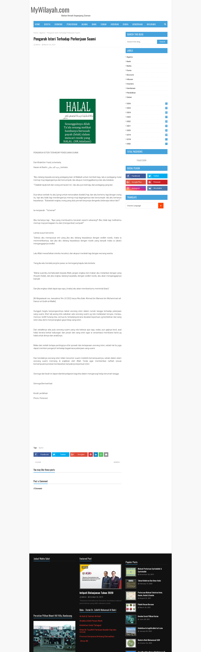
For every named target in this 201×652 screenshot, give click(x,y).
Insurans (130, 84)
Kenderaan (131, 88)
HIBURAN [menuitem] (115, 24)
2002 (147, 144)
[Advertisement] (77, 69)
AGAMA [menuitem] (85, 24)
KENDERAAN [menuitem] (137, 24)
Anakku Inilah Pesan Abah (91, 621)
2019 (147, 135)
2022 (147, 121)
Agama (42, 33)
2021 (147, 126)
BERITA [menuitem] (47, 24)
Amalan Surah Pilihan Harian (148, 616)
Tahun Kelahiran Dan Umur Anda (149, 580)
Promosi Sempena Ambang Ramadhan (97, 636)
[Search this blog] (141, 42)
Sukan (129, 97)
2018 (147, 139)
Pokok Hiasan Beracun (146, 604)
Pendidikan (131, 93)
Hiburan (130, 79)
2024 (147, 112)
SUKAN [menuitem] (104, 24)
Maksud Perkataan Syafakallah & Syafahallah (150, 570)
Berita (129, 66)
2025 (147, 108)
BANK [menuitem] (94, 24)
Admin (37, 45)
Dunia (129, 70)
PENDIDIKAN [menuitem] (72, 24)
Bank (129, 61)
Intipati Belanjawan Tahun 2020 (96, 593)
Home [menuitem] (37, 24)
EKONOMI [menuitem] (59, 24)
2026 (147, 103)
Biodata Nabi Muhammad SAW (149, 640)
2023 (147, 117)
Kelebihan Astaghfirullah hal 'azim (150, 628)
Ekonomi (130, 75)
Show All (84, 641)
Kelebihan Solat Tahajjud (90, 625)
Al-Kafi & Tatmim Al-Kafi (90, 616)
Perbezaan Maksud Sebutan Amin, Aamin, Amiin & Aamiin (150, 594)
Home (36, 33)
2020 (147, 130)
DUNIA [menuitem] (125, 24)
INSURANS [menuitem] (151, 24)
